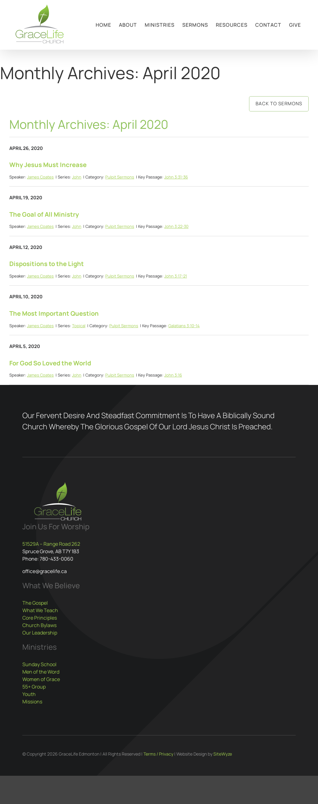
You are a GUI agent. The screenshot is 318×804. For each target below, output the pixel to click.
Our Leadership (39, 632)
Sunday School (39, 664)
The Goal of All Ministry (44, 214)
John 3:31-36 (176, 177)
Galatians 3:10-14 (184, 325)
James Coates (40, 177)
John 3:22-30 (176, 226)
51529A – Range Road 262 (51, 543)
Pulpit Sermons (119, 177)
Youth (29, 694)
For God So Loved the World (50, 363)
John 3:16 (173, 375)
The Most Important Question (54, 313)
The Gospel (35, 602)
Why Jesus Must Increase (48, 164)
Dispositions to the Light (46, 264)
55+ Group (34, 686)
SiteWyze (222, 754)
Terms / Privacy (158, 754)
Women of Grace (41, 679)
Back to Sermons (279, 103)
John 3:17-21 (175, 276)
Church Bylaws (39, 625)
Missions (32, 701)
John (76, 177)
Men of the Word (40, 671)
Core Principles (39, 617)
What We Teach (40, 610)
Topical (78, 325)
